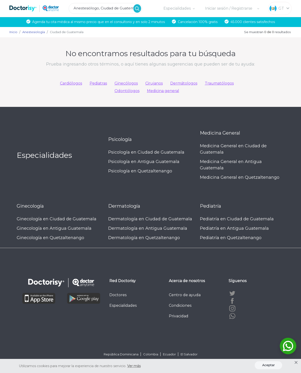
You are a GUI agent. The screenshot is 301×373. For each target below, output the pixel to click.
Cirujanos (154, 83)
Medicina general (163, 91)
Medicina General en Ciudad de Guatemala (233, 149)
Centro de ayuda (185, 295)
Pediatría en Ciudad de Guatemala (237, 218)
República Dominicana (121, 354)
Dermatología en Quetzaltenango (144, 237)
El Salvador (189, 354)
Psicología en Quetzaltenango (140, 171)
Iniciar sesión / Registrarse (229, 8)
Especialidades (123, 305)
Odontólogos (127, 91)
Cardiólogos (71, 83)
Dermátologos (183, 83)
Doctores (118, 295)
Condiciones (180, 305)
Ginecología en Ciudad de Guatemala (56, 218)
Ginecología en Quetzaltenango (50, 237)
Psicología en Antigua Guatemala (143, 161)
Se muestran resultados (267, 32)
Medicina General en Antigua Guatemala (231, 165)
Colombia (151, 354)
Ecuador (170, 354)
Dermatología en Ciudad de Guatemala (150, 218)
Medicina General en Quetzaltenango (239, 177)
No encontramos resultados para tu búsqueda (150, 53)
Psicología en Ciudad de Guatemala (146, 152)
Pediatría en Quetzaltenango (230, 237)
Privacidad (178, 316)
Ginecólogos (126, 83)
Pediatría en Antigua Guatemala (234, 228)
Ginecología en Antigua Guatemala (54, 228)
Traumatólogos (219, 83)
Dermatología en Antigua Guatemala (147, 228)
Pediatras (98, 83)
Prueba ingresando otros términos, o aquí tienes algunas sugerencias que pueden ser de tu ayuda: (150, 64)
